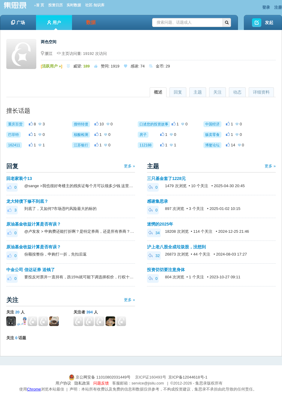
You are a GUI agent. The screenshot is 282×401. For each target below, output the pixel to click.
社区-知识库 (94, 5)
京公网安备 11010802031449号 (100, 377)
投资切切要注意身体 (166, 269)
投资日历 (55, 5)
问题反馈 (101, 383)
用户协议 (63, 383)
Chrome (34, 389)
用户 (54, 25)
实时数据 (74, 5)
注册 (278, 7)
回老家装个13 (19, 178)
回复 (178, 92)
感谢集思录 (157, 201)
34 (154, 233)
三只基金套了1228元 (166, 178)
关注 (217, 92)
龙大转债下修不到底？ (27, 201)
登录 (266, 7)
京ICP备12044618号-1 (187, 377)
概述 (158, 92)
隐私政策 (82, 383)
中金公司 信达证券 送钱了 (30, 269)
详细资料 (261, 92)
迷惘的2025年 (160, 224)
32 (154, 255)
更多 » (129, 166)
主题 (198, 92)
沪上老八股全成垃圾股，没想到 (176, 246)
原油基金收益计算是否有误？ (33, 224)
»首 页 (39, 5)
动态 (237, 92)
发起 (269, 22)
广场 (18, 22)
